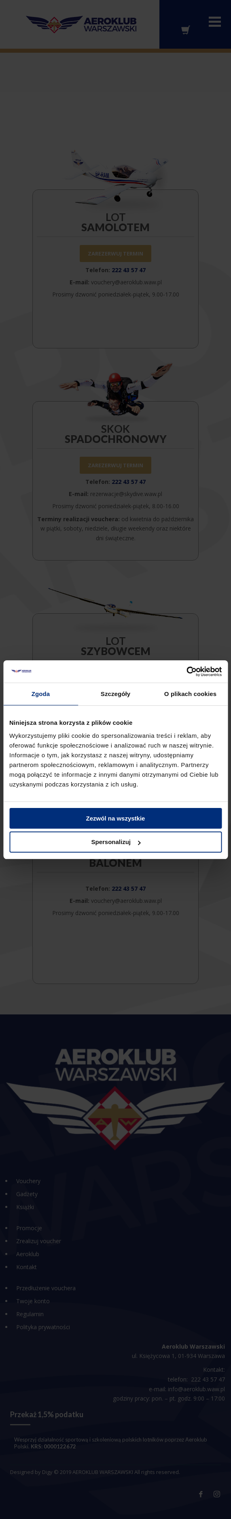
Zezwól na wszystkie (115, 818)
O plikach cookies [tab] (190, 693)
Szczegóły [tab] (115, 693)
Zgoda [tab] (41, 693)
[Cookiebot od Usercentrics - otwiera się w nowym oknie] (186, 671)
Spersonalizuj (115, 841)
